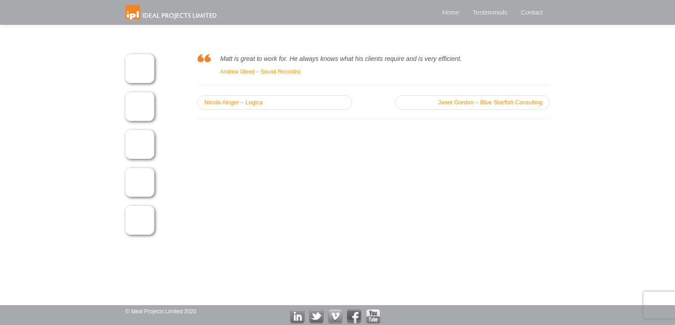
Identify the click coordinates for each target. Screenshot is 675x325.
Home (450, 12)
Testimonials (490, 12)
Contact (532, 12)
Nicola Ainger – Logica (233, 102)
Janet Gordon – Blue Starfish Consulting (490, 102)
